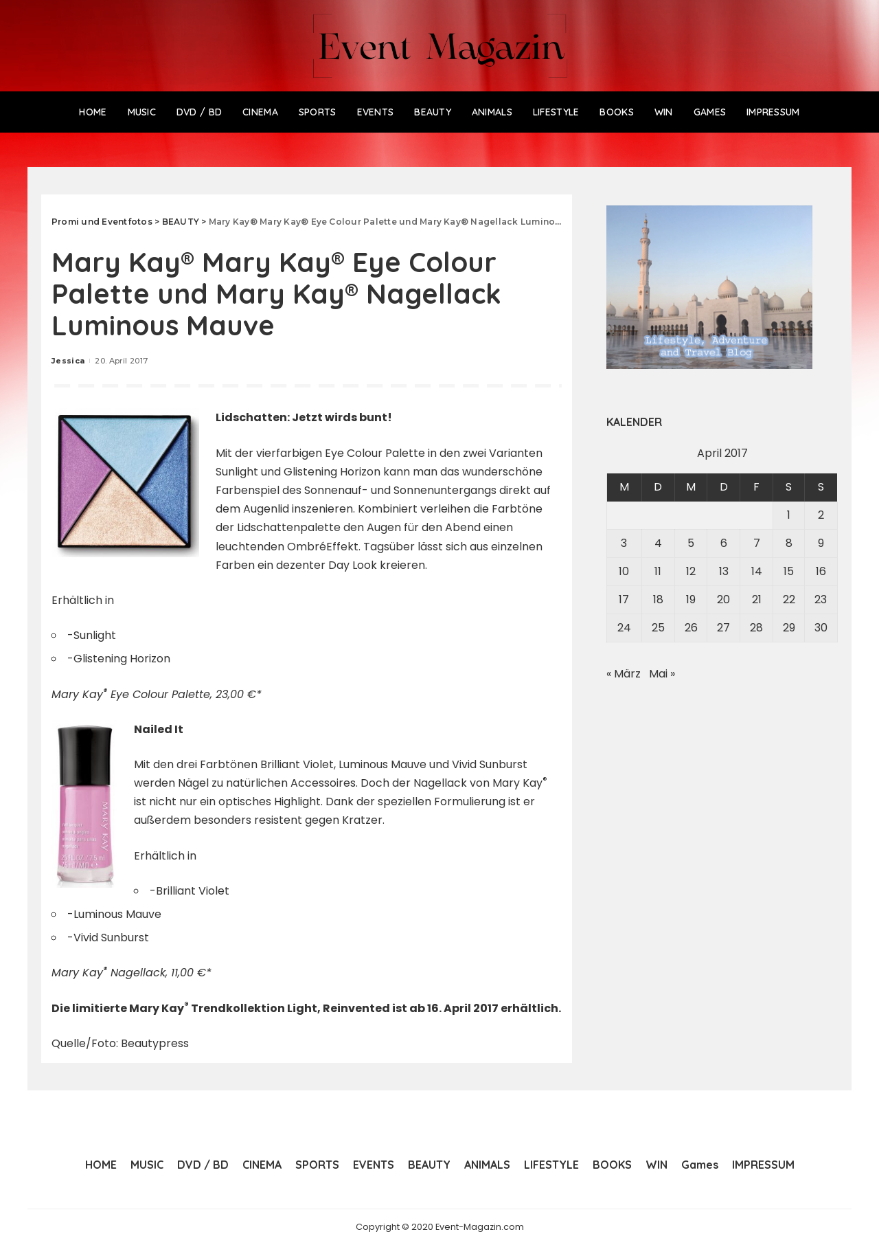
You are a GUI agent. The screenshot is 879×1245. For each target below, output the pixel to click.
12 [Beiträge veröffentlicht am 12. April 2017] (691, 571)
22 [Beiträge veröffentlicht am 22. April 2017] (789, 599)
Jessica (68, 361)
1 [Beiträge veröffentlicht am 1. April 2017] (788, 515)
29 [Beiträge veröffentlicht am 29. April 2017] (789, 628)
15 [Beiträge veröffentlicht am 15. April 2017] (789, 571)
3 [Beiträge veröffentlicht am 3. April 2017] (624, 543)
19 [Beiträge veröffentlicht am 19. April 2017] (691, 599)
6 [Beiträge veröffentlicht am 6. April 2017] (723, 543)
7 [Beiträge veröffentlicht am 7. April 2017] (756, 543)
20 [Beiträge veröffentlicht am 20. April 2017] (723, 599)
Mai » (662, 674)
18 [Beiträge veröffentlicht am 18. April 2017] (658, 599)
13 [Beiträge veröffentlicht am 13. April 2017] (724, 571)
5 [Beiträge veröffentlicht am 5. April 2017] (690, 543)
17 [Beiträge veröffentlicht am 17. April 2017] (624, 599)
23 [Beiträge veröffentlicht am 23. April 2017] (820, 599)
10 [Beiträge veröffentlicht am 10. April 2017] (624, 571)
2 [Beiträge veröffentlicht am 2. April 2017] (821, 515)
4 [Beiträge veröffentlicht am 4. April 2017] (658, 543)
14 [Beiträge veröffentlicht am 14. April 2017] (756, 571)
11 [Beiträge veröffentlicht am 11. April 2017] (657, 571)
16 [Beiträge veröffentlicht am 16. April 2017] (821, 571)
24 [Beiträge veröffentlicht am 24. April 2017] (624, 628)
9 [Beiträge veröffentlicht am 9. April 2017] (821, 543)
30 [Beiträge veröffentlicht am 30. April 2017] (820, 628)
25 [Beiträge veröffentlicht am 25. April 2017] (658, 628)
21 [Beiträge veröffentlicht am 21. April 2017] (757, 599)
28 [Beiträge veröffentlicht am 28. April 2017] (756, 628)
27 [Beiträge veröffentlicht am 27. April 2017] (723, 628)
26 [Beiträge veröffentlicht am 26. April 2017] (691, 628)
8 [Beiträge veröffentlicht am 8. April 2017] (789, 543)
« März (623, 674)
